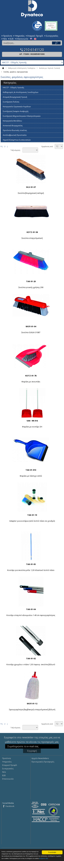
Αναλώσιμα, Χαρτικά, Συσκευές (49, 68)
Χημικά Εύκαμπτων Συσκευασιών (17, 140)
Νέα (5, 38)
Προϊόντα (7, 35)
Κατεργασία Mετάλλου (12, 121)
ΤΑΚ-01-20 (31, 281)
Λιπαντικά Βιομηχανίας (13, 125)
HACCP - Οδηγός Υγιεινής (13, 87)
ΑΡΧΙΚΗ (3, 68)
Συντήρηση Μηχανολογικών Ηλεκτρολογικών (21, 116)
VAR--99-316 (32, 420)
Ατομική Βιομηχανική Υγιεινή (15, 97)
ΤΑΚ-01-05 (31, 564)
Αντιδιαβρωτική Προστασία (14, 135)
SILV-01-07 (31, 187)
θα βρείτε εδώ (43, 859)
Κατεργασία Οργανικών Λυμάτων (17, 106)
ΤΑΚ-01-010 (31, 470)
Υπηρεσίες (20, 35)
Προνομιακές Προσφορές (42, 761)
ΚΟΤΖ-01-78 (30, 375)
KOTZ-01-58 (32, 232)
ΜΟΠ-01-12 (32, 703)
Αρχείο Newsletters (40, 758)
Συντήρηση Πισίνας (11, 102)
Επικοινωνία (22, 38)
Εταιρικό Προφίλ (35, 35)
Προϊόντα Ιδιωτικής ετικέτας (15, 130)
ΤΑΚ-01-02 (31, 658)
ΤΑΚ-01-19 (32, 515)
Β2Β (11, 38)
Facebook (10, 806)
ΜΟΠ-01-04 (31, 326)
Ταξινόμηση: (15, 150)
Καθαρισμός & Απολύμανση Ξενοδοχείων (21, 68)
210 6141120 (34, 49)
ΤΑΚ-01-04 (31, 609)
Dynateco (32, 8)
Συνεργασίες (52, 35)
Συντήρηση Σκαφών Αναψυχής (16, 111)
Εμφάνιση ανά (47, 146)
